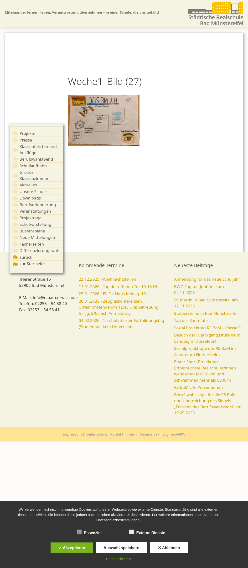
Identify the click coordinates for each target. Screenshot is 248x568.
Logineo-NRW (173, 434)
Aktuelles (28, 185)
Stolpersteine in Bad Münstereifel (206, 313)
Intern (131, 434)
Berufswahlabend (36, 159)
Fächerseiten (32, 244)
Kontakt (116, 434)
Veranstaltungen (35, 211)
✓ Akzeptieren (71, 548)
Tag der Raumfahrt (192, 320)
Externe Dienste (147, 532)
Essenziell (89, 532)
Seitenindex (149, 434)
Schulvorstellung (35, 224)
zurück (26, 257)
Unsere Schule (33, 191)
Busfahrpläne (32, 231)
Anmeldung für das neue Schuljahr (207, 279)
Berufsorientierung (38, 204)
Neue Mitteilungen (37, 237)
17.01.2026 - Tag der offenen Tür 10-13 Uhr (119, 286)
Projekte (27, 133)
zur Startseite (32, 263)
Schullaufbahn (33, 165)
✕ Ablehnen (169, 548)
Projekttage (30, 218)
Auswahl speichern (121, 548)
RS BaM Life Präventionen (198, 387)
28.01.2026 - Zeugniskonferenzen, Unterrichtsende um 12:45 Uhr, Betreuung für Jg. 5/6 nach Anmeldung (119, 307)
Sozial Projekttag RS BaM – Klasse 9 (207, 328)
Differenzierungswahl (40, 250)
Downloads (30, 198)
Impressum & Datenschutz (85, 434)
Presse (26, 140)
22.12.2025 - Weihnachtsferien (107, 279)
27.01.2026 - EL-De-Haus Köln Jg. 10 (112, 293)
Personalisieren (118, 559)
